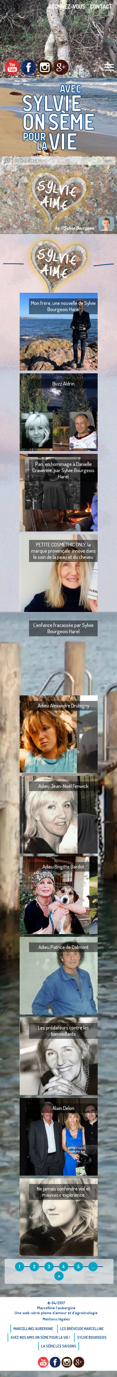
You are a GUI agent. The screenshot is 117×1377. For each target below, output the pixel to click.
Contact (101, 6)
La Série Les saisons (58, 1346)
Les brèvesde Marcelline (82, 1328)
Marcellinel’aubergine (33, 1328)
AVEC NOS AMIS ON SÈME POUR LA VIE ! (40, 1337)
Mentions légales (56, 1319)
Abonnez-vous (66, 6)
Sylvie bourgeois (92, 1337)
